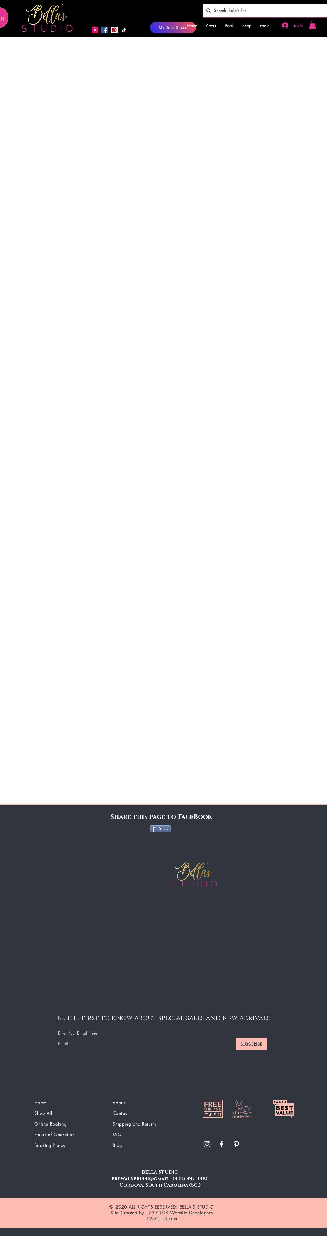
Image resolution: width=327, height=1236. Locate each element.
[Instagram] (95, 30)
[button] (312, 25)
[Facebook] (104, 30)
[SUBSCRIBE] (251, 1044)
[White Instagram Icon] (207, 1144)
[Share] (160, 828)
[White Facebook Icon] (221, 1144)
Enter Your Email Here (78, 1033)
